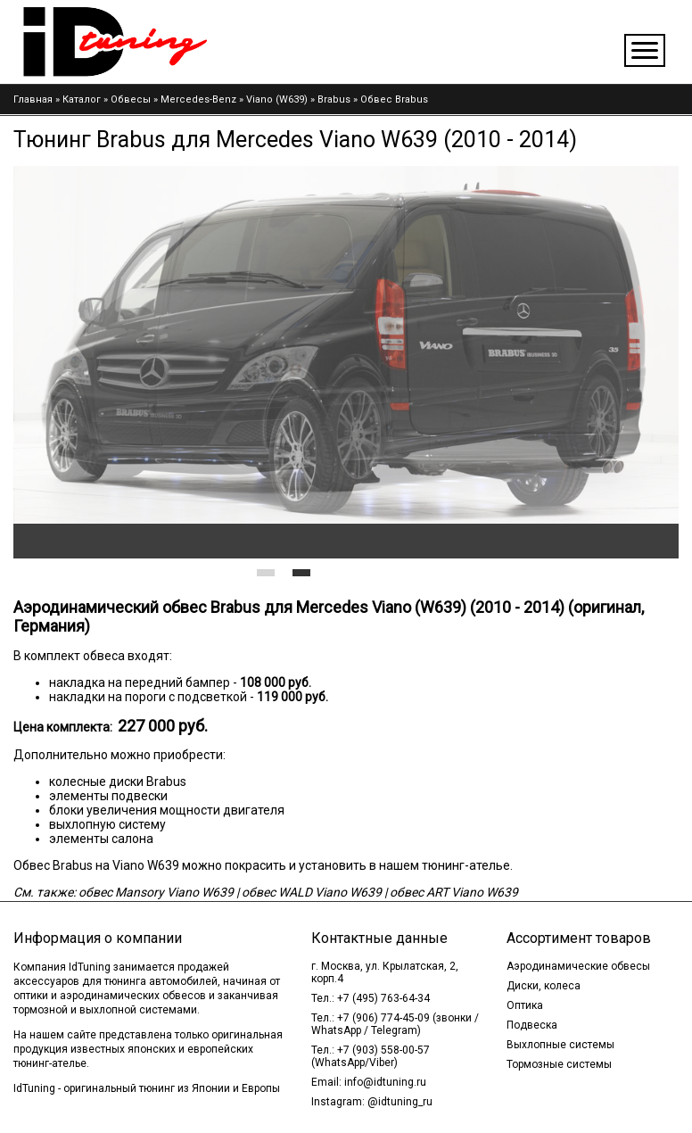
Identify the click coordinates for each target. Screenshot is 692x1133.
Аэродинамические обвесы (578, 966)
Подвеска (532, 1025)
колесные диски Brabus (117, 781)
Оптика (525, 1005)
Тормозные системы (559, 1064)
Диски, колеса (544, 986)
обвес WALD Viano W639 (312, 892)
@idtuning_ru (399, 1102)
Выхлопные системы (560, 1044)
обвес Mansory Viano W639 (156, 892)
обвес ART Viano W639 (454, 892)
